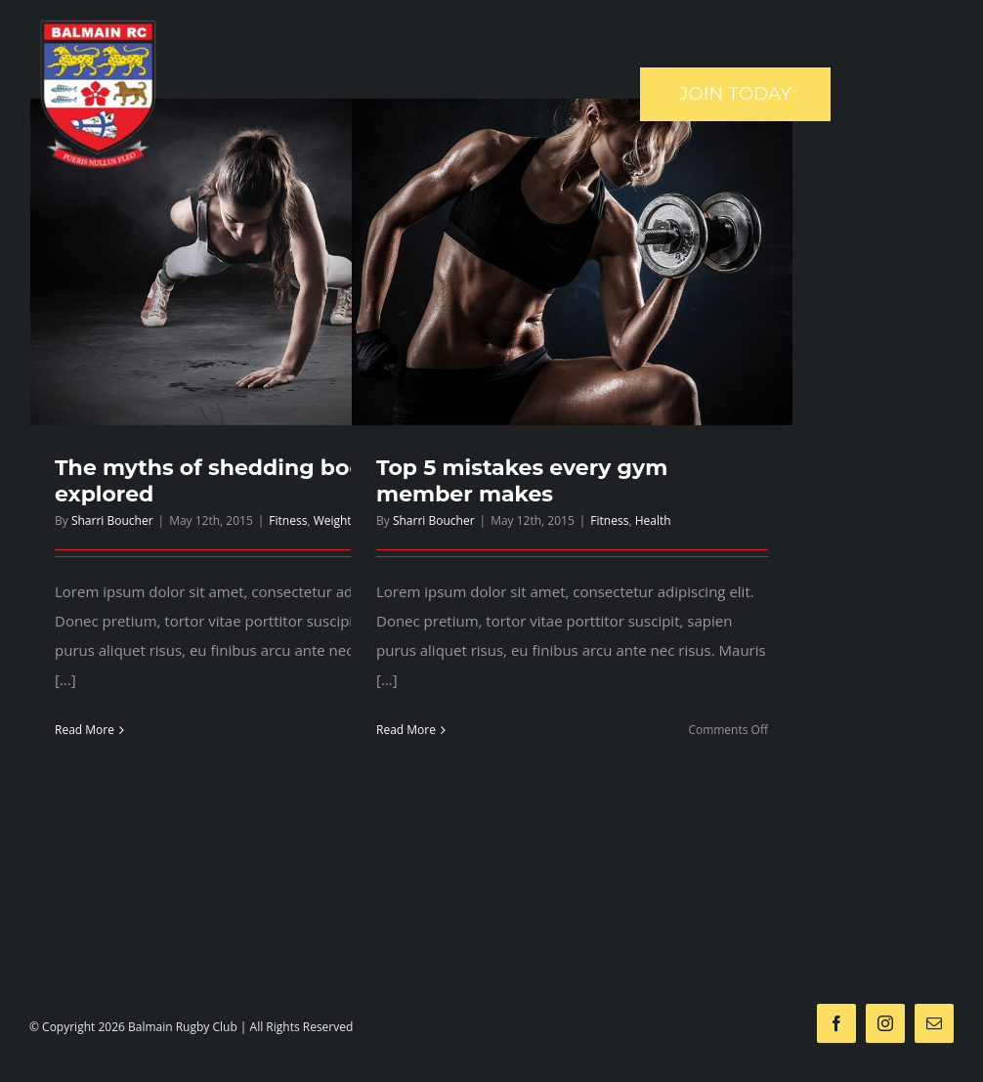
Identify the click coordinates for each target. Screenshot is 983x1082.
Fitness (288, 520)
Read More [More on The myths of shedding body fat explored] (84, 729)
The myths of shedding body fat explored (234, 480)
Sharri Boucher (112, 520)
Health (653, 520)
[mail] (934, 1023)
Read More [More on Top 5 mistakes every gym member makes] (406, 729)
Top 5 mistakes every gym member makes (521, 480)
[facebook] (836, 1023)
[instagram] (885, 1023)
